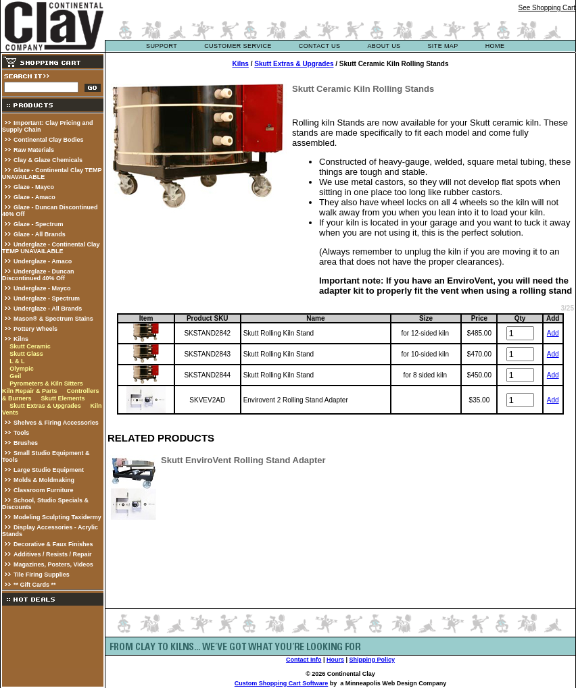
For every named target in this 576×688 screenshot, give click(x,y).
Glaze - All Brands (40, 234)
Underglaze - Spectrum (47, 298)
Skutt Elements (63, 398)
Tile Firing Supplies (42, 574)
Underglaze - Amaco (43, 261)
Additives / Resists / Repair (53, 554)
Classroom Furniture (44, 490)
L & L (16, 361)
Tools (21, 432)
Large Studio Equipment (49, 470)
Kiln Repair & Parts (29, 391)
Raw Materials (34, 150)
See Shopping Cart (546, 7)
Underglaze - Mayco (42, 288)
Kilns (21, 339)
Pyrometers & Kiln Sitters (46, 383)
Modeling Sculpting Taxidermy (57, 517)
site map (442, 46)
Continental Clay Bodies (49, 139)
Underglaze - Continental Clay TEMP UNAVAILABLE (51, 248)
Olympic (21, 368)
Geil (15, 376)
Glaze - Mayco (34, 187)
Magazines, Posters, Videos (53, 564)
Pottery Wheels (35, 328)
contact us (320, 46)
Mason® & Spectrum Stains (53, 318)
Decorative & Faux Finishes (53, 544)
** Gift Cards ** (35, 584)
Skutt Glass (26, 353)
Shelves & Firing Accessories (56, 422)
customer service (238, 46)
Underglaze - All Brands (48, 308)
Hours (335, 659)
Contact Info (304, 659)
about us (383, 46)
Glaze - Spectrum (39, 224)
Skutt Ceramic (30, 346)
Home (495, 46)
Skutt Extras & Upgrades (45, 405)
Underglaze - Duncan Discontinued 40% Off (38, 275)
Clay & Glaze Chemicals (48, 160)
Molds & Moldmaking (44, 480)
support (161, 46)
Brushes (26, 443)
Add (553, 333)
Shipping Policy (372, 659)
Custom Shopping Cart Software (282, 683)
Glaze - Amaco (34, 197)
